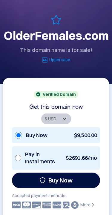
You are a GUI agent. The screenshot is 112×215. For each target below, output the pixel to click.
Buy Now (56, 180)
